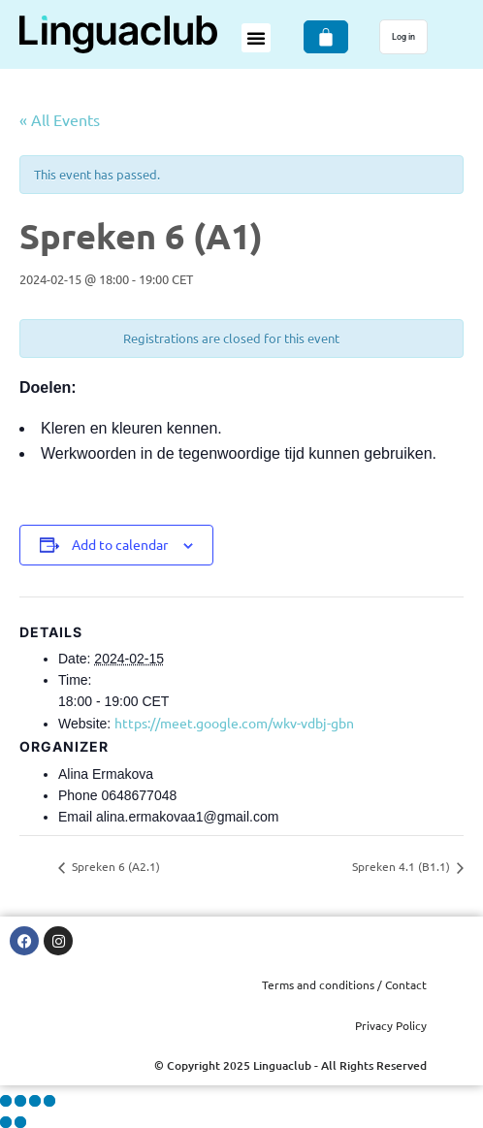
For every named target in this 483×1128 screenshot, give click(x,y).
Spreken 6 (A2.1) (114, 866)
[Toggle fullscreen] (20, 1101)
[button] (256, 37)
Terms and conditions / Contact (344, 984)
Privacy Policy (391, 1025)
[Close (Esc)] (49, 1101)
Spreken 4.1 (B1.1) (402, 866)
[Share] (35, 1101)
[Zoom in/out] (6, 1101)
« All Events (59, 119)
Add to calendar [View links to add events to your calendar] (120, 544)
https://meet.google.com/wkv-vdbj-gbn (234, 722)
